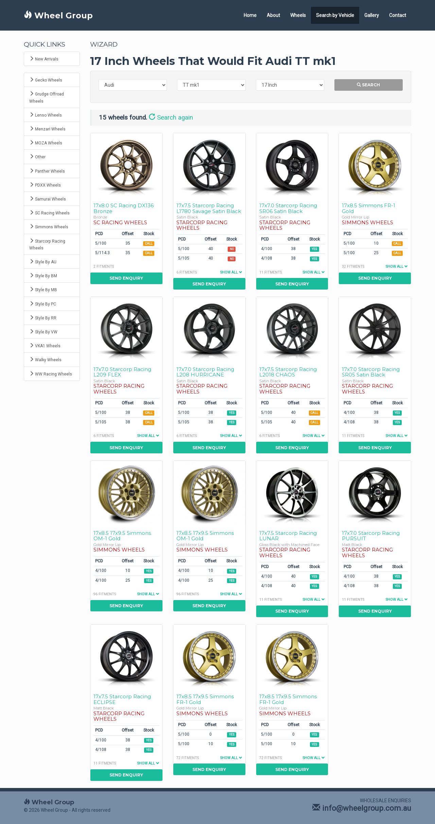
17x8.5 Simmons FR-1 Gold (368, 208)
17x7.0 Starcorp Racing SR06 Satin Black (288, 208)
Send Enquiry (126, 278)
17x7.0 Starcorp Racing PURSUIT (371, 536)
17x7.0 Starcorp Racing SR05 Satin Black (371, 372)
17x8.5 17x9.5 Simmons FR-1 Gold (205, 699)
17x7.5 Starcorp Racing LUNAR (288, 536)
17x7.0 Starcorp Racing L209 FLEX (122, 372)
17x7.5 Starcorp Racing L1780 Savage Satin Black (208, 208)
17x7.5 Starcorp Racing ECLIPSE (122, 699)
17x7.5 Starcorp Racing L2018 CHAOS (288, 372)
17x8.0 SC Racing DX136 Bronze (123, 208)
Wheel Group (58, 15)
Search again (171, 117)
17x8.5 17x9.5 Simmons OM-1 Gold (122, 536)
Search (368, 84)
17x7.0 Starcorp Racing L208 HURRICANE (205, 372)
